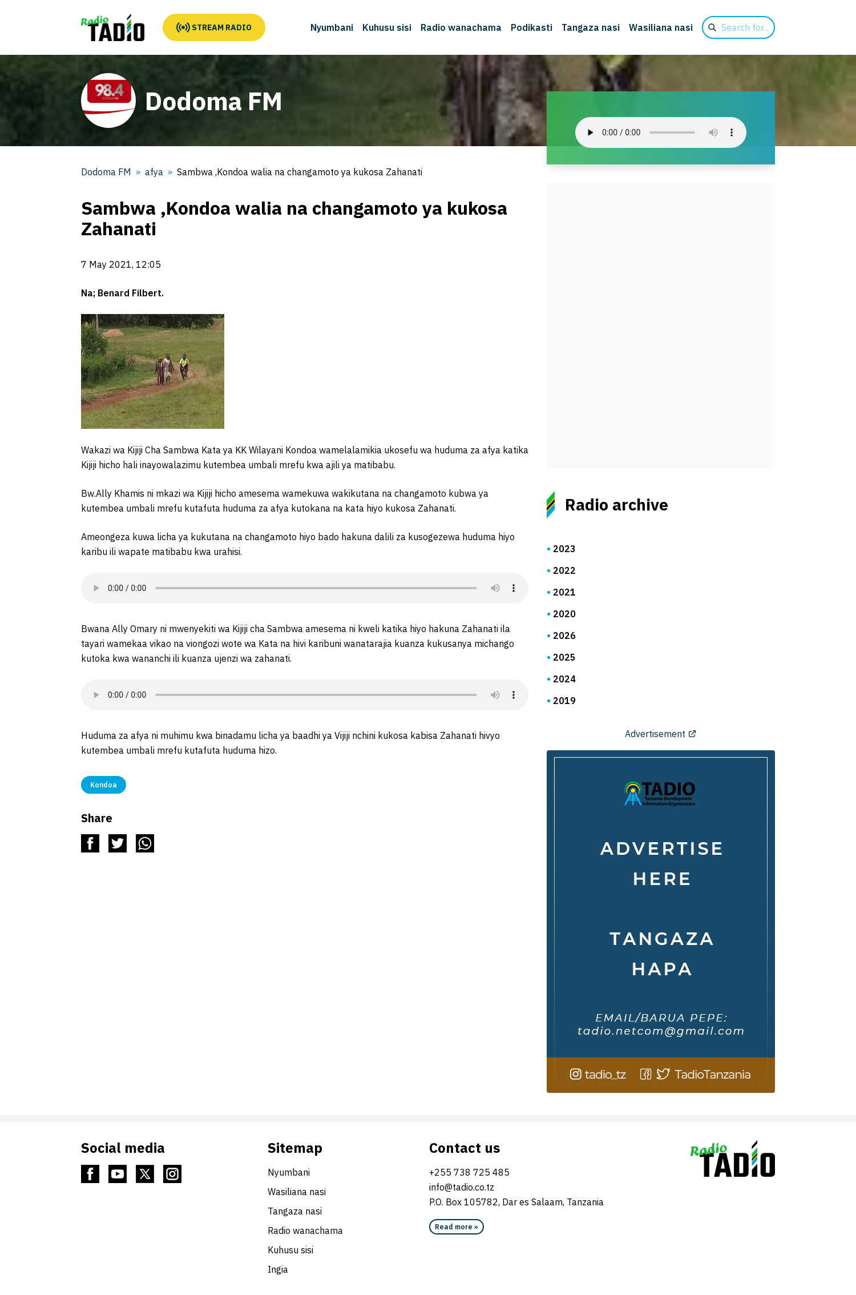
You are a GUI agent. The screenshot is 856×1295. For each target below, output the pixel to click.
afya (154, 172)
